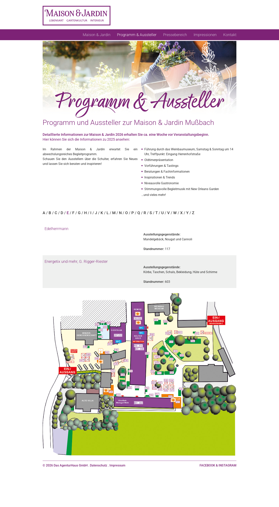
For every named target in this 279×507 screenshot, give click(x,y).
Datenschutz (98, 465)
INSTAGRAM (227, 465)
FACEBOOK (207, 465)
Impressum (117, 465)
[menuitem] (96, 34)
